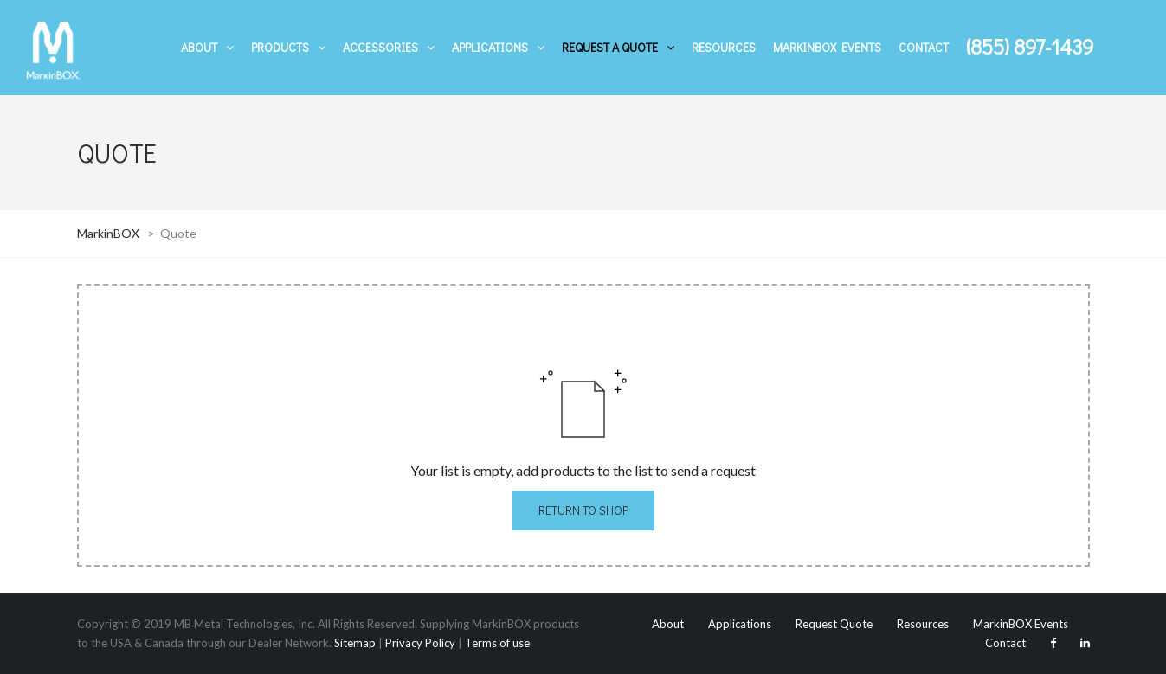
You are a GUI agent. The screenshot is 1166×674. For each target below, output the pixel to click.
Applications (490, 47)
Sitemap (355, 643)
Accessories (380, 47)
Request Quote (834, 624)
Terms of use (497, 643)
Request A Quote (610, 47)
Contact (924, 47)
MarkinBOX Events (827, 47)
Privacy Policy (420, 643)
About (199, 47)
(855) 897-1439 (1029, 46)
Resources (724, 47)
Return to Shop (583, 510)
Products (280, 47)
